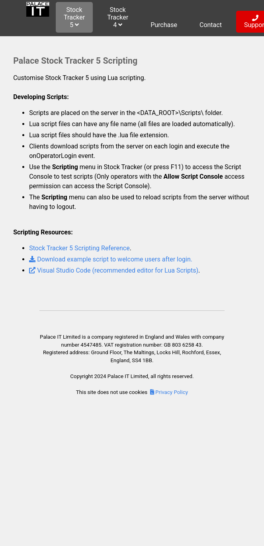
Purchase (164, 25)
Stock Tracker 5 (74, 17)
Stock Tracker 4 (117, 17)
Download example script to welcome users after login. (110, 259)
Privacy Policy (169, 392)
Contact (210, 25)
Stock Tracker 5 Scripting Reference (79, 248)
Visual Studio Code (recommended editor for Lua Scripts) (113, 270)
